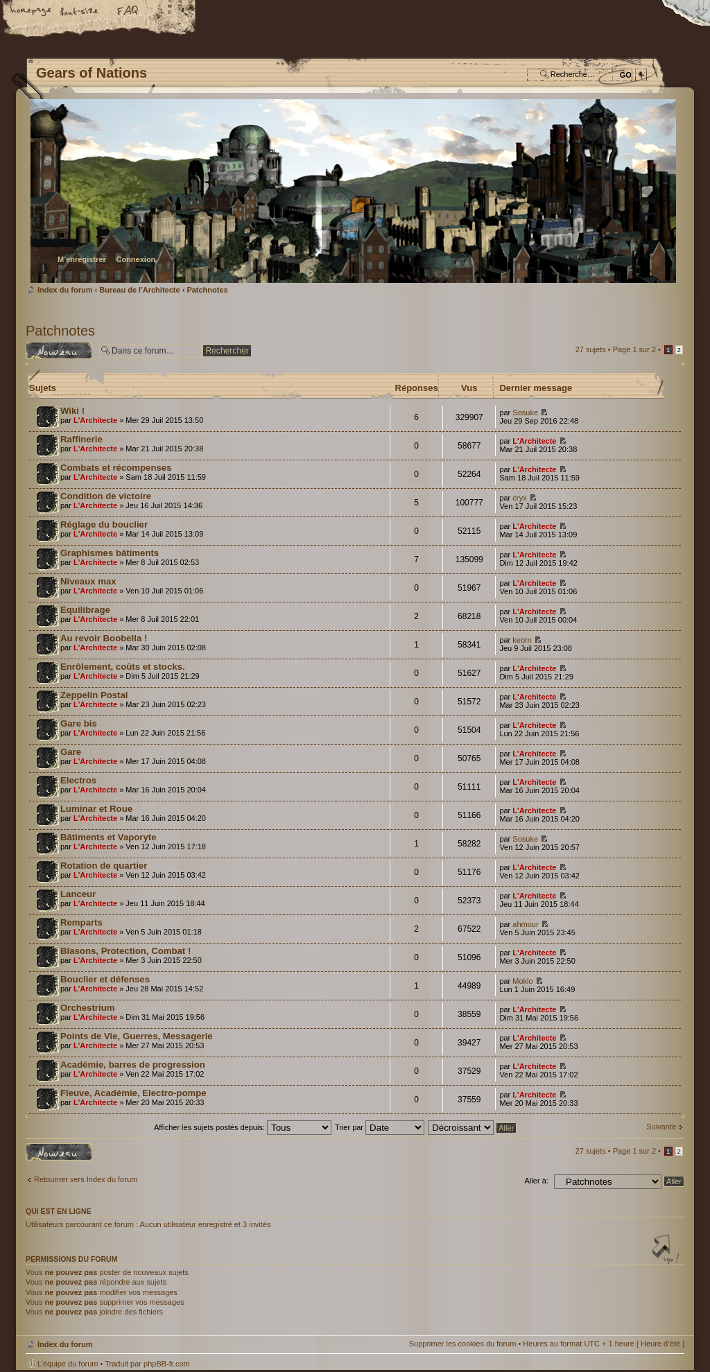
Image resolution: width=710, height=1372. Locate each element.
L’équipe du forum (67, 1364)
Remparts (81, 922)
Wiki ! (72, 411)
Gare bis (78, 723)
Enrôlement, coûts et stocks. (122, 666)
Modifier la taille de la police (79, 12)
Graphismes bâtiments (109, 553)
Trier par (379, 1127)
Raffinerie (81, 439)
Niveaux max (88, 581)
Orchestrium (87, 1007)
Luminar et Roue (96, 809)
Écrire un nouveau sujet (59, 350)
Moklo (522, 981)
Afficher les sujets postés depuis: (242, 1127)
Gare (70, 752)
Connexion (135, 259)
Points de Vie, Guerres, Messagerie (136, 1036)
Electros (78, 780)
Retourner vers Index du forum (85, 1179)
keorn (522, 640)
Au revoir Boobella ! (103, 638)
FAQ (128, 12)
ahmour (525, 924)
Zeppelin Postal (94, 695)
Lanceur (78, 894)
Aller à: (536, 1180)
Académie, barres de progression (132, 1064)
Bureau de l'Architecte (139, 290)
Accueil (31, 12)
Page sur (634, 349)
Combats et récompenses (116, 467)
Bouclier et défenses (105, 979)
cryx (519, 498)
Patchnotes (207, 290)
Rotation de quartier (103, 865)
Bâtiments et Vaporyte (108, 837)
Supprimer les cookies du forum (463, 1343)
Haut (667, 1250)
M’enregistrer (82, 259)
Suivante (661, 1126)
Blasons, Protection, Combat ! (125, 951)
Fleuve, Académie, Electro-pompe (133, 1093)
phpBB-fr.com (167, 1364)
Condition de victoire (105, 496)
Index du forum (353, 191)
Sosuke (525, 412)
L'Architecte (95, 420)
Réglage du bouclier (104, 524)
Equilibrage (85, 610)
